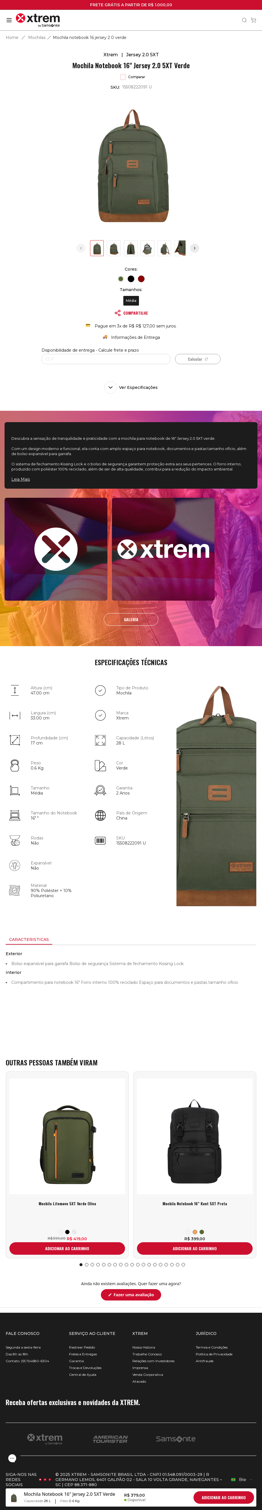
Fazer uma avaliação (137, 1296)
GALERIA (131, 619)
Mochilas (36, 37)
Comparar (132, 77)
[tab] (29, 940)
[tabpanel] (131, 996)
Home (12, 37)
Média (131, 300)
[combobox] (241, 1479)
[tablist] (131, 940)
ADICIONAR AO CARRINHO (67, 1248)
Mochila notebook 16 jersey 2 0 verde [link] (89, 37)
